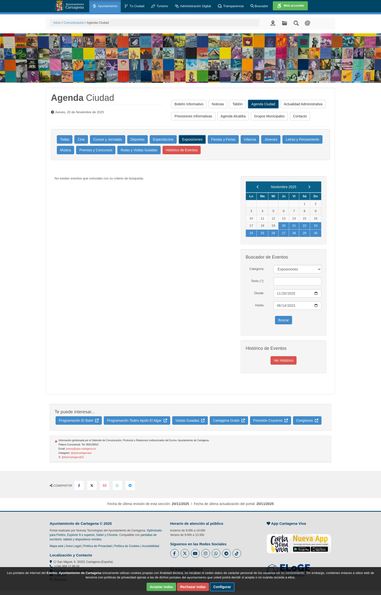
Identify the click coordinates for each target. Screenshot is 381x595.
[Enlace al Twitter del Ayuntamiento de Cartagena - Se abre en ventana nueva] (185, 553)
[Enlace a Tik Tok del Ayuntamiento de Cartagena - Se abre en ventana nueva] (237, 553)
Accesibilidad (150, 546)
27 (283, 233)
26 (273, 233)
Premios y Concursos (95, 150)
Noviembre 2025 (283, 187)
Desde (259, 293)
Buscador (259, 6)
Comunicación (74, 22)
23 (315, 225)
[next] (309, 187)
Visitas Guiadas (190, 420)
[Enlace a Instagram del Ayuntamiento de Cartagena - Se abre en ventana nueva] (205, 553)
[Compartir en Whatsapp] (117, 485)
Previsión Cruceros (270, 420)
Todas (64, 139)
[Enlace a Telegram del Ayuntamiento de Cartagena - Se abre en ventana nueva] (226, 553)
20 (283, 225)
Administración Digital (193, 6)
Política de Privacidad (97, 546)
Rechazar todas (193, 587)
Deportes (137, 139)
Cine (81, 139)
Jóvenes (270, 139)
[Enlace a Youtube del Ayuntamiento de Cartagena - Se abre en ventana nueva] (195, 553)
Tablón (238, 104)
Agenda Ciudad (263, 104)
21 (294, 225)
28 (294, 233)
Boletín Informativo (188, 104)
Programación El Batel (79, 420)
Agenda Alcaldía (233, 116)
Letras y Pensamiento (302, 139)
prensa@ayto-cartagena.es (81, 448)
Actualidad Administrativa (303, 104)
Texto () (257, 281)
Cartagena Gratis (229, 420)
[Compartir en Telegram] (130, 485)
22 (304, 225)
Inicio (57, 22)
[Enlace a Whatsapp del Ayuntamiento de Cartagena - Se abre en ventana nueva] (216, 553)
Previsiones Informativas (193, 116)
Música (65, 150)
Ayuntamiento (105, 6)
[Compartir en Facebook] (79, 485)
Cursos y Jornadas (107, 139)
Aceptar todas (161, 587)
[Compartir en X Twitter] (92, 485)
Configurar (222, 587)
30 (315, 233)
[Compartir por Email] (104, 485)
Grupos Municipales (269, 116)
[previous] (258, 187)
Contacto (300, 116)
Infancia (250, 139)
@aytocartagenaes (81, 453)
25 (262, 233)
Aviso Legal (73, 546)
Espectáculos (163, 139)
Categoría (256, 269)
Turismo (159, 6)
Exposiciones (192, 139)
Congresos (307, 420)
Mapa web (56, 546)
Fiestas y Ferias (223, 139)
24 (251, 233)
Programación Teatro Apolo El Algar (137, 420)
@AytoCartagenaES (73, 457)
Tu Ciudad (134, 6)
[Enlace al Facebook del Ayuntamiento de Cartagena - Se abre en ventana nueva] (174, 553)
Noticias (218, 104)
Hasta (259, 305)
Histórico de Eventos (181, 150)
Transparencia (231, 6)
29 (304, 233)
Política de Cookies (127, 546)
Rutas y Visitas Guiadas (139, 150)
